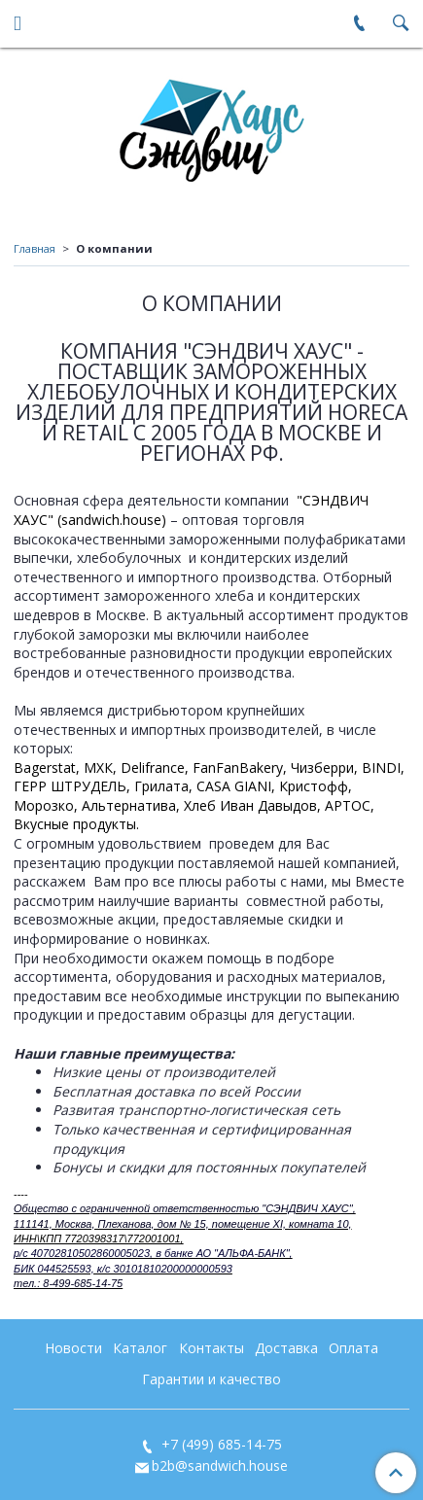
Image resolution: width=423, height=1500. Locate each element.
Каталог (140, 1348)
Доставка (286, 1348)
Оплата (353, 1348)
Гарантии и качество (211, 1379)
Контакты (211, 1348)
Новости (73, 1348)
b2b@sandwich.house (220, 1465)
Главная (34, 248)
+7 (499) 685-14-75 (220, 1444)
